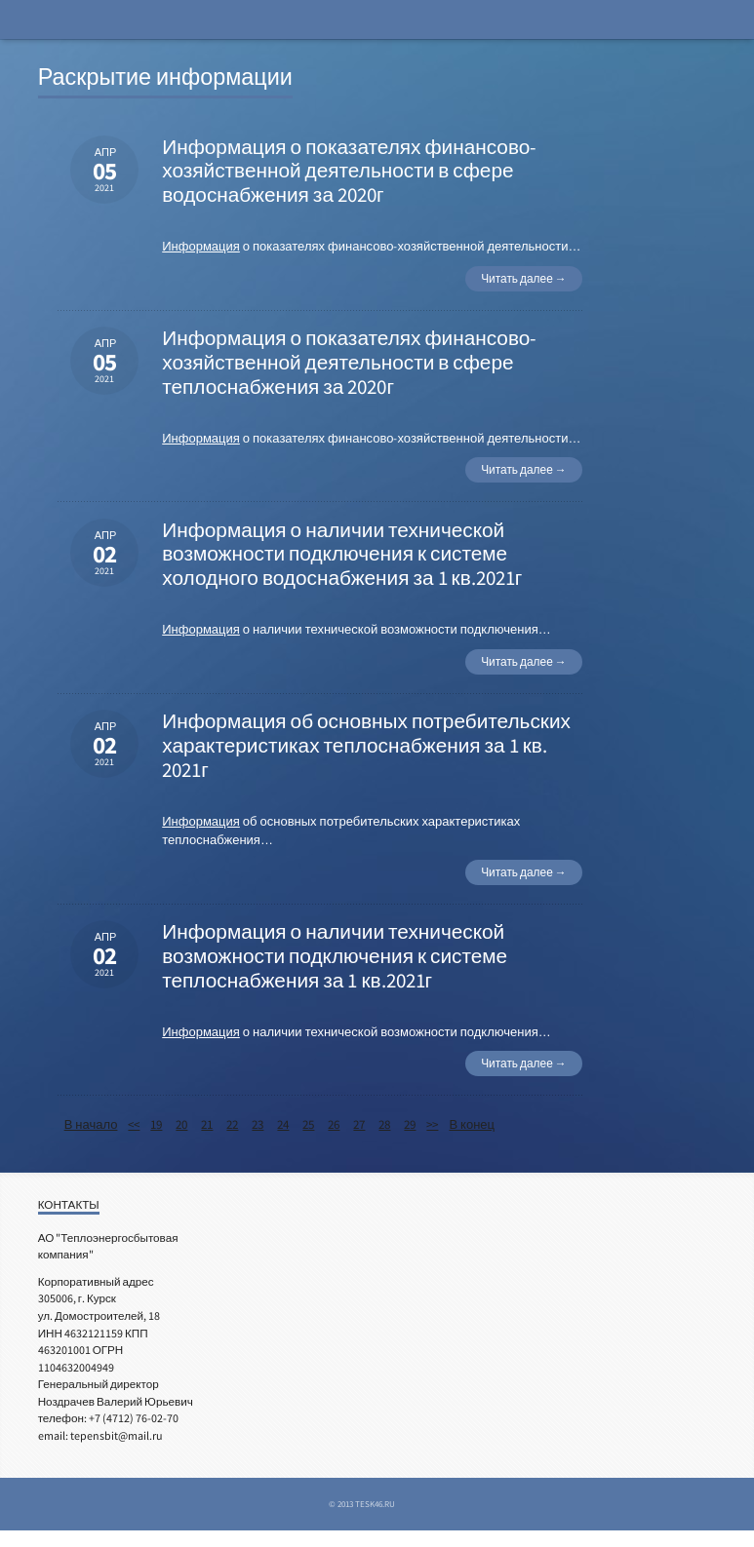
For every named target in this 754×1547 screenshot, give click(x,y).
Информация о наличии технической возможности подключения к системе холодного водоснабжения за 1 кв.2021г (342, 555)
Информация (201, 246)
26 (333, 1124)
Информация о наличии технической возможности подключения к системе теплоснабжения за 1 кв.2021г (334, 956)
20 (181, 1124)
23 (257, 1124)
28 (384, 1124)
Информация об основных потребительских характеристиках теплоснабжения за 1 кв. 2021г (366, 746)
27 (359, 1124)
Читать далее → (523, 278)
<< (133, 1124)
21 (207, 1124)
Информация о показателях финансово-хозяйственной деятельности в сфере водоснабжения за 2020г (349, 172)
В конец (472, 1124)
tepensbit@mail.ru (116, 1435)
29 (410, 1124)
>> (432, 1124)
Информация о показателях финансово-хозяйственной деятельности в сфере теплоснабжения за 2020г (349, 363)
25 (308, 1124)
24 (283, 1124)
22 (232, 1124)
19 (156, 1124)
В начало (91, 1124)
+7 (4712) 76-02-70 (134, 1418)
